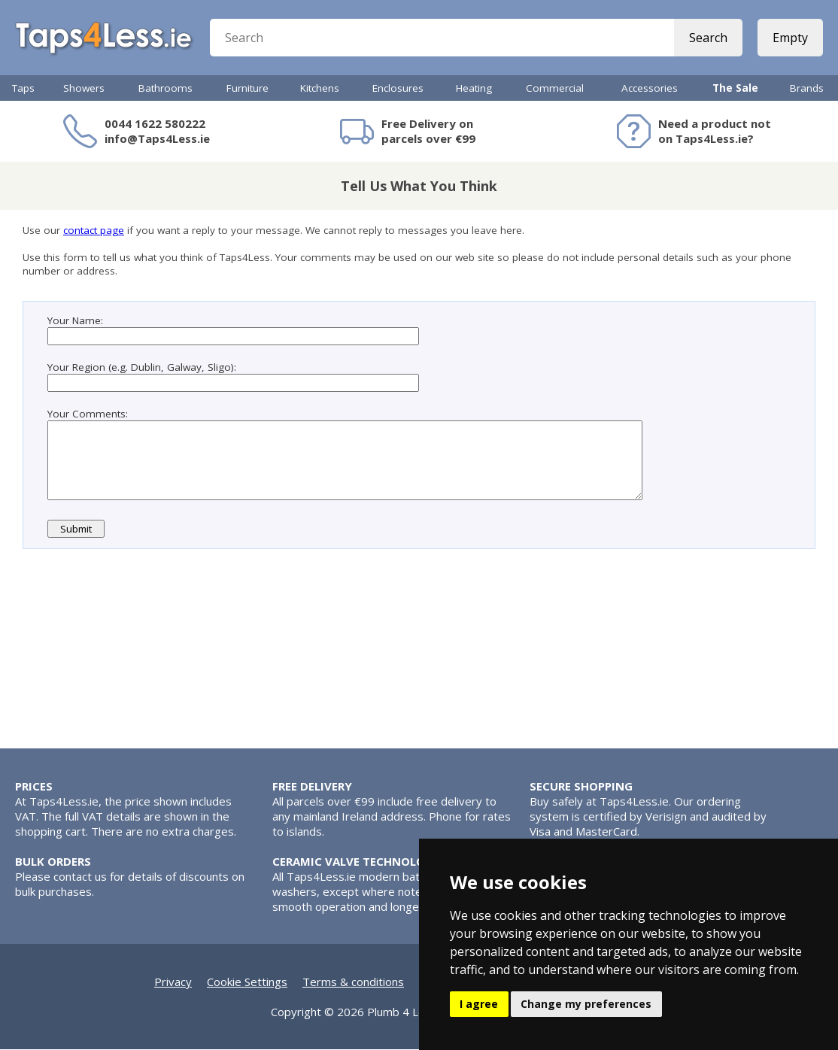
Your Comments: (87, 413)
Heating (474, 88)
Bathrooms (165, 88)
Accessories (649, 88)
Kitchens (319, 88)
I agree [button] (479, 1004)
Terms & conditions (353, 982)
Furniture (247, 88)
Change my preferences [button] (586, 1004)
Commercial (555, 88)
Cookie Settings (247, 982)
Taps (23, 88)
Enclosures (398, 88)
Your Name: (75, 320)
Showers (84, 88)
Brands (807, 88)
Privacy (173, 982)
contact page (93, 230)
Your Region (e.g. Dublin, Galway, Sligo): (141, 367)
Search (708, 37)
